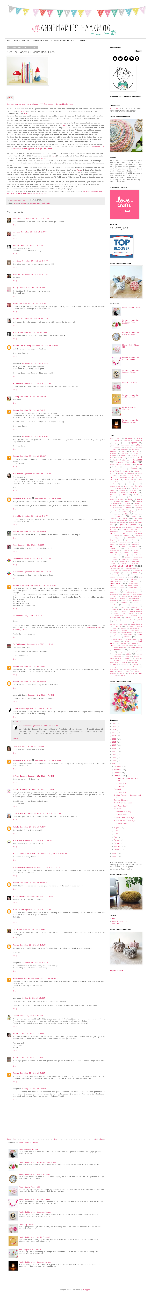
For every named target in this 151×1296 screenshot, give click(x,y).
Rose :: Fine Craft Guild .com (26, 854)
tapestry (135, 643)
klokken (126, 551)
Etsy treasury (120, 786)
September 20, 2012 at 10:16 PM (34, 319)
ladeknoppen (138, 557)
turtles (139, 652)
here (54, 156)
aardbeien (128, 438)
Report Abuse (116, 971)
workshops (113, 673)
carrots (115, 475)
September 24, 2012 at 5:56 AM (33, 666)
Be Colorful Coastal (21, 978)
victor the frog (115, 658)
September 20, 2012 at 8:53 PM (35, 261)
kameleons (135, 544)
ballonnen (113, 453)
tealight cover (127, 645)
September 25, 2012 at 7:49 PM (41, 776)
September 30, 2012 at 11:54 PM (44, 978)
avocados (139, 447)
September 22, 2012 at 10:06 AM (33, 456)
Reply (15, 225)
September (118, 776)
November (118, 770)
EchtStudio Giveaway (122, 812)
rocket (115, 613)
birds (115, 460)
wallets (113, 665)
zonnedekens (18, 559)
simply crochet (127, 620)
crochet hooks (115, 486)
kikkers (131, 548)
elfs (123, 510)
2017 (114, 748)
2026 (114, 724)
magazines (126, 570)
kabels (112, 544)
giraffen (113, 522)
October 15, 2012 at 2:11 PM (31, 1058)
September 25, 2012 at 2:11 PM (45, 726)
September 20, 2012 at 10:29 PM (33, 332)
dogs (125, 495)
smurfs (115, 628)
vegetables (117, 656)
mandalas (138, 570)
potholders (114, 600)
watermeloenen (133, 667)
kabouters (24, 203)
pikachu (135, 590)
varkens (139, 654)
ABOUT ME (84, 40)
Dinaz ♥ (16, 332)
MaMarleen (17, 274)
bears (134, 456)
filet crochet (137, 512)
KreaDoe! (117, 809)
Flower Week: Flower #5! (29, 1187)
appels (134, 443)
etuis (140, 510)
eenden (127, 503)
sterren (127, 637)
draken (131, 497)
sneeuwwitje (114, 630)
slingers (117, 626)
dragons (122, 497)
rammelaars (114, 605)
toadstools (45, 203)
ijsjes (117, 538)
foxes (134, 516)
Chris (15, 545)
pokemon (124, 596)
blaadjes (125, 460)
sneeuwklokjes (134, 628)
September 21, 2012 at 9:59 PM (35, 436)
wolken (137, 671)
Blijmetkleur (18, 383)
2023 (114, 730)
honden (126, 536)
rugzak (131, 613)
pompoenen (135, 596)
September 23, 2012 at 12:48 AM (37, 572)
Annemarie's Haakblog (22, 498)
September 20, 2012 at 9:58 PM (32, 288)
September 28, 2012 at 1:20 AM (40, 896)
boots (117, 467)
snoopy (124, 630)
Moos (14, 245)
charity (134, 478)
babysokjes (135, 449)
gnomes (16, 203)
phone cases (133, 588)
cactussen (130, 473)
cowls (122, 484)
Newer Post (11, 1139)
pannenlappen (133, 583)
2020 (114, 739)
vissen (128, 658)
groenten (129, 527)
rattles (134, 607)
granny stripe (115, 527)
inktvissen (132, 538)
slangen (112, 624)
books (139, 465)
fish (127, 514)
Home (55, 1139)
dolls (136, 495)
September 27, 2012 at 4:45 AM (33, 827)
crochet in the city (133, 486)
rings (124, 611)
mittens (123, 575)
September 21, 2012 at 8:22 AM (45, 346)
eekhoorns (117, 503)
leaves (112, 563)
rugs (123, 613)
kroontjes (126, 555)
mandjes (116, 573)
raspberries (135, 605)
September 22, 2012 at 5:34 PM (35, 516)
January (117, 849)
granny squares (128, 525)
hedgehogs (138, 533)
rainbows (124, 603)
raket (136, 603)
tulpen (129, 652)
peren (122, 588)
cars (124, 475)
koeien (136, 551)
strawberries (131, 639)
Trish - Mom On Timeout (23, 814)
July (116, 831)
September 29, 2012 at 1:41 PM (33, 945)
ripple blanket (136, 611)
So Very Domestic (20, 776)
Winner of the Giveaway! (124, 821)
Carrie (15, 929)
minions (112, 575)
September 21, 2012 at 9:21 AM (37, 383)
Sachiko (16, 827)
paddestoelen (35, 203)
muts (140, 577)
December (118, 767)
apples (112, 445)
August (117, 828)
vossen (134, 663)
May (116, 837)
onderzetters (115, 581)
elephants (138, 507)
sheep (140, 618)
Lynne (15, 747)
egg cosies (114, 505)
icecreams (138, 535)
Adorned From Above (21, 585)
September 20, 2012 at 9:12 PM (35, 274)
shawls (128, 618)
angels (116, 443)
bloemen (119, 462)
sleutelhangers (136, 624)
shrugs (115, 620)
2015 (114, 755)
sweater (116, 641)
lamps (112, 561)
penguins (113, 588)
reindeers (126, 609)
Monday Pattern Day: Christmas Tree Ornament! (39, 1162)
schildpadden (115, 618)
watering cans (115, 667)
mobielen (135, 575)
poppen (122, 598)
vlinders (117, 660)
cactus (120, 473)
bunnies (134, 469)
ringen (116, 611)
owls (133, 581)
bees (111, 458)
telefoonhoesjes (119, 648)
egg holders (127, 505)
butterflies (114, 471)
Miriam (15, 1058)
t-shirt (127, 641)
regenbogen (114, 609)
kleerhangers (114, 551)
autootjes (128, 447)
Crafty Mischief (19, 896)
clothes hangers (120, 482)
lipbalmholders (115, 568)
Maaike (15, 1034)
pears (122, 586)
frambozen (113, 518)
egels (137, 503)
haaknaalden (114, 531)
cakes (140, 473)
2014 (114, 758)
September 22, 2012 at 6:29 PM (33, 532)
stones (139, 637)
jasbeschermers (124, 542)
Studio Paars (18, 840)
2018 (114, 745)
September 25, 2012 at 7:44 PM (48, 760)
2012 (111, 438)
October (117, 773)
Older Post (99, 1139)
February (118, 846)
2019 (114, 742)
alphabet (127, 441)
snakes (123, 628)
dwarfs (139, 499)
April (117, 840)
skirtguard (119, 622)
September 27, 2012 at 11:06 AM (37, 840)
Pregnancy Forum (19, 630)
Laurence (16, 232)
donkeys (112, 497)
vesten (136, 656)
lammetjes (125, 559)
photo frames (115, 590)
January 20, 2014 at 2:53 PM (34, 1089)
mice (135, 573)
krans (136, 553)
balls (136, 453)
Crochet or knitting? (123, 803)
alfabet (116, 441)
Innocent (117, 789)
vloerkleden (114, 662)
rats (111, 607)
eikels (128, 507)
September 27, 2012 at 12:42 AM (47, 814)
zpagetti (124, 675)
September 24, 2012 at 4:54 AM (40, 644)
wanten (135, 665)
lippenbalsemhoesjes (132, 568)
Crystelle (17, 516)
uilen (128, 654)
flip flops (138, 514)
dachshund (113, 492)
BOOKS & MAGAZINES (21, 40)
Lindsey (16, 397)
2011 (114, 853)
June (116, 834)
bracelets (136, 467)
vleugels (139, 658)
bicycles (131, 458)
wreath (131, 673)
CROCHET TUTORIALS (40, 40)
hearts (125, 533)
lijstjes (135, 563)
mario (126, 573)
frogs (124, 518)
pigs (126, 590)
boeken (133, 462)
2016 (118, 438)
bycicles (127, 471)
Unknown (16, 410)
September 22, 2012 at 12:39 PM (37, 474)
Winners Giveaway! (121, 800)
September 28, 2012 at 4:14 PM (37, 910)
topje (137, 650)
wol (127, 671)
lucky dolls (114, 570)
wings (120, 671)
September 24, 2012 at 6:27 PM (33, 682)
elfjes (115, 510)
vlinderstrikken (132, 660)
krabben (126, 553)
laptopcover (123, 561)
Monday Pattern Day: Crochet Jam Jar (35, 1262)
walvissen (124, 665)
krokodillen (114, 555)
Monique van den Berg (22, 346)
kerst (134, 546)
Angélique (17, 219)
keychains (113, 548)
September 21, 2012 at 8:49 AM (35, 363)
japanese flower (130, 540)
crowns (112, 490)
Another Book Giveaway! (124, 818)
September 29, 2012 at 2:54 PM (35, 963)
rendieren (138, 609)
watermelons (114, 669)
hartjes (113, 533)
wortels (122, 673)
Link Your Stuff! (121, 783)
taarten (123, 643)
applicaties (125, 445)
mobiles (112, 577)
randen (125, 605)
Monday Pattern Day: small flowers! (34, 1237)
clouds (135, 482)
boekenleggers (115, 464)
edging (139, 501)
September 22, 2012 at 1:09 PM (48, 498)
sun (141, 639)
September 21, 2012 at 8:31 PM (33, 410)
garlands (138, 518)
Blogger (86, 1290)
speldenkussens (126, 632)
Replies (18, 722)
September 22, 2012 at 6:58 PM (31, 545)
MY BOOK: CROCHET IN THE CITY (64, 40)
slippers (130, 626)
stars (140, 635)
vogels (124, 662)
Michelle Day (18, 910)
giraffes (122, 522)
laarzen (127, 557)
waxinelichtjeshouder (131, 669)
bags (123, 451)
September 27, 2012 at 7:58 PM (47, 867)
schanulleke (119, 615)
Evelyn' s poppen (20, 789)
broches (112, 469)
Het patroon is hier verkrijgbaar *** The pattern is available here (40, 104)
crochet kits (120, 488)
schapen (134, 615)
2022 (114, 733)
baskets (113, 456)
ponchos (113, 598)
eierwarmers (117, 507)
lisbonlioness (19, 709)
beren (120, 458)
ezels (115, 512)
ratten (122, 607)
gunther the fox (130, 529)
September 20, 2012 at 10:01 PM (32, 303)
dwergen (117, 501)
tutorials (117, 654)
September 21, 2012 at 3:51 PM (33, 397)
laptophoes (135, 561)
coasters (113, 484)
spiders (139, 632)
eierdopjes (138, 505)
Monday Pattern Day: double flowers (34, 1200)
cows (129, 484)
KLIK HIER (114, 109)
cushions (133, 490)
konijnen (113, 553)
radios (112, 603)
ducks (130, 499)
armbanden (117, 447)
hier (23, 111)
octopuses (119, 579)
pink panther (137, 594)
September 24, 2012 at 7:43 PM (41, 695)
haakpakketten (131, 531)
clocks (140, 479)
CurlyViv (16, 319)
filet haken (117, 514)
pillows (113, 592)
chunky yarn (129, 479)
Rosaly (15, 288)
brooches (123, 469)
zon (115, 675)
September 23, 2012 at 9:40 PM (29, 616)
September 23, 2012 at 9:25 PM (43, 585)
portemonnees (134, 598)
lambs (115, 559)
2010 (114, 856)
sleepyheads (123, 624)
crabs (137, 484)
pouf (124, 601)
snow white (135, 630)
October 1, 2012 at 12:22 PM (34, 998)
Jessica (16, 532)
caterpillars (134, 475)
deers (123, 492)
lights (123, 563)
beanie (123, 456)
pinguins (126, 594)
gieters (135, 520)
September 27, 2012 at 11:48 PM (33, 883)
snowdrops (113, 632)
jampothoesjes (115, 540)
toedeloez (17, 261)
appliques (138, 445)
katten (112, 546)
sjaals (139, 620)
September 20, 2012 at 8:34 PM (36, 219)
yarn (140, 673)
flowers (118, 516)
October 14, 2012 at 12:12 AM (31, 1034)
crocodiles (135, 488)
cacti (112, 473)
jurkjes (136, 542)
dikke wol (113, 495)
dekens (133, 493)
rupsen (140, 613)
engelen (131, 510)
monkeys (121, 577)
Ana (14, 616)
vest (127, 656)
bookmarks (128, 464)
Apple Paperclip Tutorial (30, 1250)
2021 (114, 736)
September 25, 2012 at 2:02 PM (38, 709)
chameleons (123, 477)
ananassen (138, 441)
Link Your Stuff (121, 566)
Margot (15, 303)
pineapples (114, 594)
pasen (112, 586)
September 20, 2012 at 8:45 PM (30, 245)
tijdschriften (136, 648)
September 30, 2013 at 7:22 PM (33, 1073)
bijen (140, 458)
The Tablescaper (19, 644)
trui (111, 652)
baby (114, 449)
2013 (114, 761)
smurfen (139, 626)
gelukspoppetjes (121, 520)
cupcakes (122, 490)
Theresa (16, 1016)
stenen (117, 637)
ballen (135, 451)
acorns (139, 438)
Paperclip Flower (26, 1225)
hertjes (116, 535)
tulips (120, 652)
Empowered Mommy (93, 628)
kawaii (124, 546)
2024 (114, 727)
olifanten (134, 579)
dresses (120, 499)
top (130, 650)
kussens (116, 557)
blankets (137, 460)
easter (127, 501)
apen (124, 443)
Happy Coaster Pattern (28, 1150)
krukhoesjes (138, 555)
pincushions (131, 592)
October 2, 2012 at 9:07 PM (31, 1016)
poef (115, 596)
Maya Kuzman (18, 474)
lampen (135, 559)
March (117, 843)
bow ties (126, 467)
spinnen (116, 635)
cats (112, 478)
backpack (113, 451)
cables (137, 471)
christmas (114, 480)
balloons (125, 453)
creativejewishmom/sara (23, 867)
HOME (8, 40)
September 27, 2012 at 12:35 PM (53, 854)
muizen (130, 577)
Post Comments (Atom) (28, 1143)
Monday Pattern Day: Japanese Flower (35, 1212)
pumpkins (135, 600)
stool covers (117, 639)
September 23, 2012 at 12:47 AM (37, 559)
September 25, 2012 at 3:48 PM (31, 747)
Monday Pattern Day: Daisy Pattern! (34, 1175)
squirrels (128, 635)
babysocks (124, 449)
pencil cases (133, 586)
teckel (140, 645)
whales (112, 671)
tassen (112, 645)
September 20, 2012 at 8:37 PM (34, 232)
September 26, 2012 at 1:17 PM (41, 789)
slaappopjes (134, 622)
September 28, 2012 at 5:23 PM (32, 929)
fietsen (124, 512)
